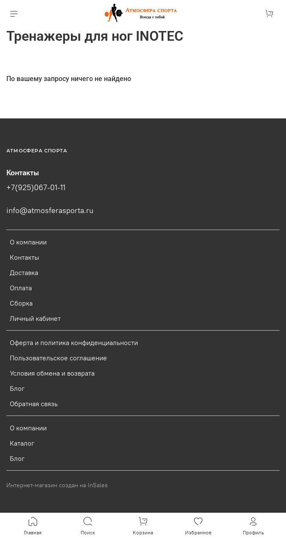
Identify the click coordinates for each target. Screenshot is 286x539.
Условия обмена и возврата (52, 373)
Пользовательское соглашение (58, 358)
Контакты (24, 257)
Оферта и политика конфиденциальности (74, 342)
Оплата (21, 288)
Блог (17, 388)
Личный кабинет (35, 318)
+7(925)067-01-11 (35, 187)
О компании (28, 242)
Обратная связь (34, 403)
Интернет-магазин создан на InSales (57, 485)
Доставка (24, 272)
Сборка (21, 303)
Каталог (22, 443)
